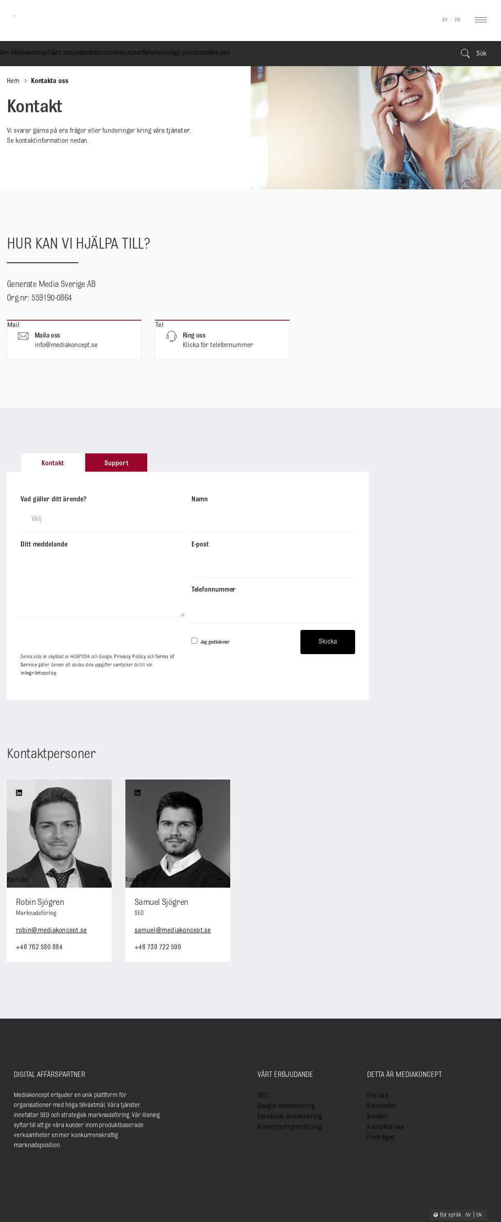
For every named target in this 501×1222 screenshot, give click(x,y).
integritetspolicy (151, 612)
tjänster (177, 131)
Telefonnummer (213, 564)
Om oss (376, 1034)
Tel (222, 339)
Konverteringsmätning (286, 1064)
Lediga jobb (318, 54)
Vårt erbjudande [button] (108, 54)
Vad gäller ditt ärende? (53, 499)
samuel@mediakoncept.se (170, 869)
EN (457, 20)
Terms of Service (164, 606)
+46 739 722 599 (156, 886)
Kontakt (26, 818)
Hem (13, 81)
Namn (199, 499)
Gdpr (481, 1194)
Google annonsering (283, 1044)
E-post (200, 532)
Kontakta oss (376, 54)
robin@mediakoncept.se (49, 869)
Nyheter (266, 54)
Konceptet (215, 54)
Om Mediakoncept (37, 54)
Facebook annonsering (286, 1054)
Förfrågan (380, 1074)
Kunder (166, 54)
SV (445, 20)
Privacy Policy (127, 606)
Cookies (463, 1194)
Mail (74, 339)
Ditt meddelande (44, 532)
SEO (262, 1034)
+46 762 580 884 (38, 886)
